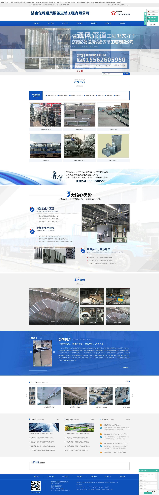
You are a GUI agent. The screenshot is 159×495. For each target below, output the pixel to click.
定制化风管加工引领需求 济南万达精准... (43, 433)
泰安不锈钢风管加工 (102, 407)
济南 (107, 489)
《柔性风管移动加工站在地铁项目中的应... (115, 443)
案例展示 (79, 476)
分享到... (153, 20)
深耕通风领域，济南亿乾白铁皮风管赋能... (43, 446)
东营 (99, 489)
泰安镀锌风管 (79, 129)
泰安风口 (118, 95)
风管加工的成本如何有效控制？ (112, 425)
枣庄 (94, 489)
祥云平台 (96, 487)
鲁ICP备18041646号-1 (81, 487)
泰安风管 (100, 95)
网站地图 (110, 5)
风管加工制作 (92, 303)
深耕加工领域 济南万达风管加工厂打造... (43, 438)
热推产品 (78, 489)
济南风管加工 (92, 322)
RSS (115, 5)
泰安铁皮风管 (113, 129)
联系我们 (122, 23)
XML (118, 5)
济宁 (109, 489)
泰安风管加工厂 (113, 160)
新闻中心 (94, 23)
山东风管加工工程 (118, 303)
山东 (89, 489)
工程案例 (79, 23)
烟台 (102, 489)
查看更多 (79, 85)
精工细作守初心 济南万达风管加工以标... (78, 433)
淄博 (92, 489)
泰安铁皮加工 (63, 95)
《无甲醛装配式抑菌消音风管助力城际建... (43, 450)
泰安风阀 (109, 95)
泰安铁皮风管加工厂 (79, 160)
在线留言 (108, 23)
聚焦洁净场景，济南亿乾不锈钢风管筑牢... (43, 442)
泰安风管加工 (52, 95)
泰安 (112, 489)
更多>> (57, 419)
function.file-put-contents (53, 2)
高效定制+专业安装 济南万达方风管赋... (78, 438)
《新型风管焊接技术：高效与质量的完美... (115, 434)
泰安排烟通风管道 (50, 407)
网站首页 (36, 23)
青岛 (97, 489)
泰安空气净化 (90, 95)
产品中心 (65, 23)
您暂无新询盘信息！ (125, 5)
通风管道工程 (54, 321)
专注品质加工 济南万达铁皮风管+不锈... (78, 450)
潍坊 (104, 489)
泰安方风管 (45, 160)
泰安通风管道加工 (77, 95)
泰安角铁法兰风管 (46, 129)
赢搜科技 (107, 487)
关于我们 (51, 23)
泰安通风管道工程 (76, 407)
